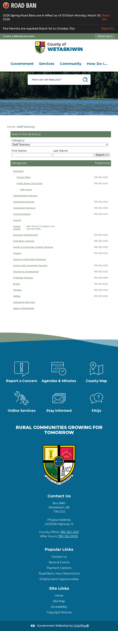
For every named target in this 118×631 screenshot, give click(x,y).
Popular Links (59, 549)
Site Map (59, 601)
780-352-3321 (69, 532)
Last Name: (60, 150)
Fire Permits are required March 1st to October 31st (59, 29)
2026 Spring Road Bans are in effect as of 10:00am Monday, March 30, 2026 (59, 18)
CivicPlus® (81, 625)
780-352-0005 (68, 536)
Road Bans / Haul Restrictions (59, 573)
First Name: (19, 150)
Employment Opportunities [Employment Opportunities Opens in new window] (59, 579)
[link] (105, 36)
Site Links (59, 588)
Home (11, 126)
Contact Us (59, 556)
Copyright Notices (59, 612)
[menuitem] (22, 64)
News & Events (59, 562)
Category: (18, 140)
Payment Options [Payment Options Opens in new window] (59, 568)
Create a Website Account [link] (18, 36)
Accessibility (59, 606)
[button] (85, 79)
